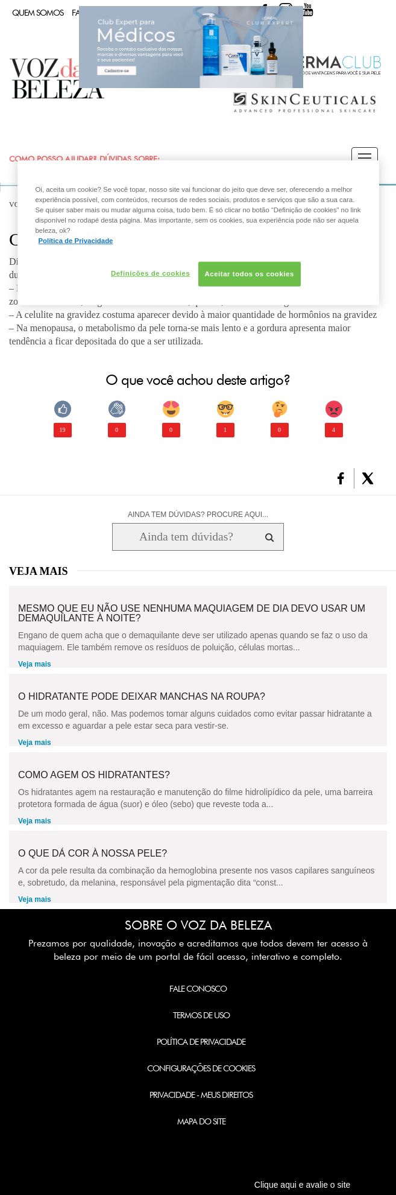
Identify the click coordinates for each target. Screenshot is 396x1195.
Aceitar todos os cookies (249, 273)
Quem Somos (37, 12)
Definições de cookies (150, 272)
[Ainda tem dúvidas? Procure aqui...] (186, 537)
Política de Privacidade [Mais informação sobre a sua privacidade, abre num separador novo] (76, 240)
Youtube (307, 9)
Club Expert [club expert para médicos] (191, 46)
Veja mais (34, 664)
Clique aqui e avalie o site (302, 1185)
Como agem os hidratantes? (94, 775)
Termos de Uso (201, 1015)
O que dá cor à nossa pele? (92, 853)
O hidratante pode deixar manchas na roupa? (141, 697)
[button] (364, 158)
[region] (198, 232)
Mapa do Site (201, 1121)
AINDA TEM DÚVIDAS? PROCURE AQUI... (198, 514)
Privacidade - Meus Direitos (201, 1095)
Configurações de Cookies (201, 1068)
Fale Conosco (198, 989)
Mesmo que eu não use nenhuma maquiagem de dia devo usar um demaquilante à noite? (191, 613)
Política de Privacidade (201, 1042)
